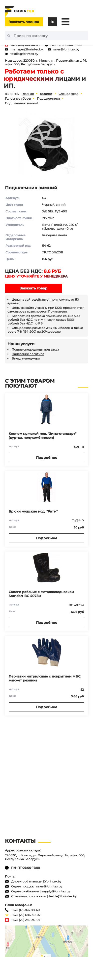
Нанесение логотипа (28, 354)
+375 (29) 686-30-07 (25, 915)
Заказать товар (33, 288)
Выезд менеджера (26, 358)
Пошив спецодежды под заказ (35, 349)
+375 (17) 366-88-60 (25, 910)
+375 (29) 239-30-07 (25, 920)
